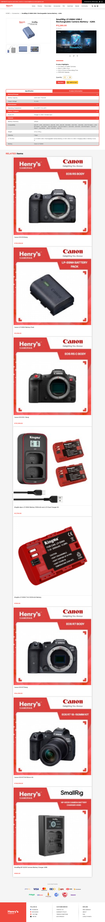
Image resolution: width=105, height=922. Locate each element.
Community (84, 6)
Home (33, 6)
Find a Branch (87, 909)
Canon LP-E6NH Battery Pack (24, 327)
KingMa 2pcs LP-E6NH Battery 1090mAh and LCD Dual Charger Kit (36, 507)
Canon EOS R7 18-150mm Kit (23, 777)
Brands (77, 6)
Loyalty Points (87, 916)
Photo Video (47, 6)
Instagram (34, 912)
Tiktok (33, 916)
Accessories (57, 6)
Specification (29, 91)
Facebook (34, 909)
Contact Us (59, 909)
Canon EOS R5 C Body (21, 417)
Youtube (33, 914)
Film (64, 6)
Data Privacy (60, 916)
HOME (8, 13)
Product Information (75, 91)
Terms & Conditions (62, 914)
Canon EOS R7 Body (21, 687)
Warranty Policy (61, 912)
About (85, 912)
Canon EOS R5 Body (21, 237)
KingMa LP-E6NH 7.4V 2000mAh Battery (27, 597)
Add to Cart (72, 82)
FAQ (84, 914)
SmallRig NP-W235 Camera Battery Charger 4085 (30, 867)
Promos (40, 6)
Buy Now (60, 82)
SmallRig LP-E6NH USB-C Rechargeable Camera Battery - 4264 (42, 13)
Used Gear (70, 6)
